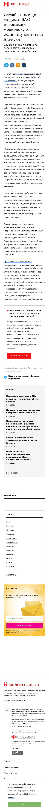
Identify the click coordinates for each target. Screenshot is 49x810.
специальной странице (32, 299)
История (10, 530)
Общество (10, 554)
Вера (8, 522)
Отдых (9, 558)
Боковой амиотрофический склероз (21, 368)
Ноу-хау (9, 550)
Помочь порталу (19, 355)
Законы (9, 526)
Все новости (12, 473)
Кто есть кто (11, 538)
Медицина (10, 546)
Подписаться (24, 625)
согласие (27, 631)
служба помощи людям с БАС (27, 74)
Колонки (10, 534)
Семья (9, 562)
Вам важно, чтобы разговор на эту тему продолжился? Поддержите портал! (25, 313)
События (10, 566)
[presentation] (24, 618)
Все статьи (11, 575)
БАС (5, 368)
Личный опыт (12, 542)
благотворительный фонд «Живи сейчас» (23, 241)
